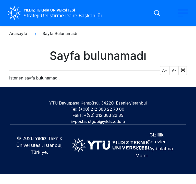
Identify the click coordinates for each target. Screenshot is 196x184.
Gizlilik (157, 134)
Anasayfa (18, 33)
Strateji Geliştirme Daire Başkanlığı (62, 16)
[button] (181, 70)
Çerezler (156, 141)
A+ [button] (164, 70)
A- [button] (174, 70)
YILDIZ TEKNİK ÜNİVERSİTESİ (49, 10)
